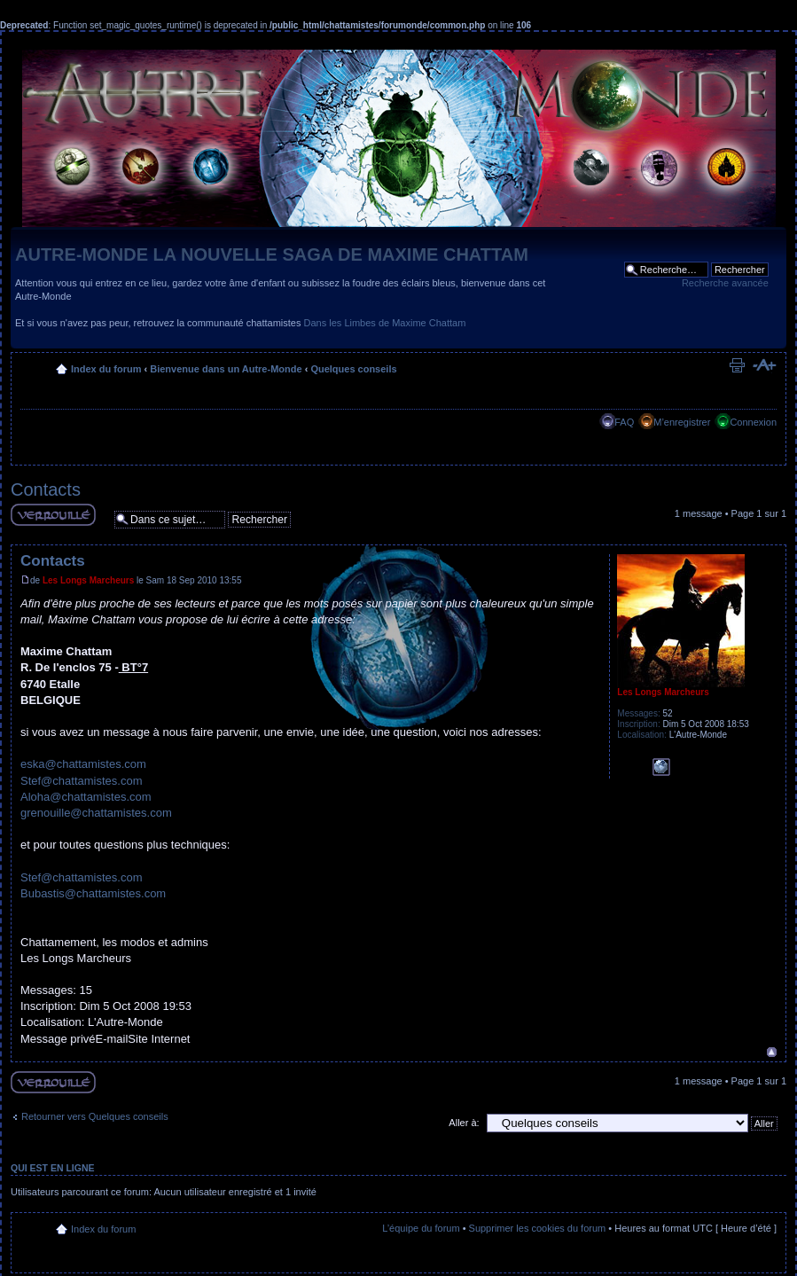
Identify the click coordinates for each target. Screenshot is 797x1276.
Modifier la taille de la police (764, 365)
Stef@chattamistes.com (81, 780)
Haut (772, 1052)
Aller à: (464, 1122)
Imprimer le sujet (736, 365)
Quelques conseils (353, 369)
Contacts (46, 489)
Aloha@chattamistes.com (86, 796)
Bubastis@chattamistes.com (93, 893)
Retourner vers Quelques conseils (94, 1116)
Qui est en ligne (53, 1167)
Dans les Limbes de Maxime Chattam (385, 322)
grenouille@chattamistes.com (96, 812)
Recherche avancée (725, 283)
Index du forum (106, 369)
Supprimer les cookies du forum (537, 1228)
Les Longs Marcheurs (88, 580)
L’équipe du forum (420, 1228)
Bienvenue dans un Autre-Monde (225, 369)
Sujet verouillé (53, 515)
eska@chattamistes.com (83, 764)
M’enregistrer (681, 422)
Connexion (753, 422)
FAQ (624, 422)
